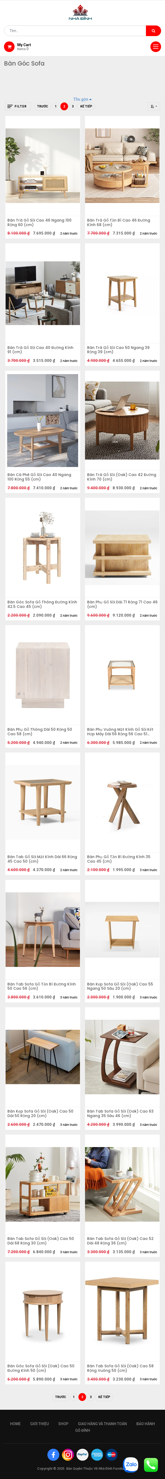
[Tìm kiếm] (153, 30)
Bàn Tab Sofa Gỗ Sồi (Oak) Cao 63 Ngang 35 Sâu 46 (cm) (120, 1113)
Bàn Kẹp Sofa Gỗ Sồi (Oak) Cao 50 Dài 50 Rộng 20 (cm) (40, 1113)
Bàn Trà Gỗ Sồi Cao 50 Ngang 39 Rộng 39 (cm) (118, 349)
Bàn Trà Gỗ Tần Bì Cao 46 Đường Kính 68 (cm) (118, 222)
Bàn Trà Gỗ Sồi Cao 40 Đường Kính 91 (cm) (40, 349)
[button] (154, 106)
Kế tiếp (86, 106)
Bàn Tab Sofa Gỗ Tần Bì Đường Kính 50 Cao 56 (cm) (41, 986)
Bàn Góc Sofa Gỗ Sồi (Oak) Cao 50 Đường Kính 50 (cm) (40, 1368)
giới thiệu (39, 1424)
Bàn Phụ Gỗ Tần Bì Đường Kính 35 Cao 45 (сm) (118, 859)
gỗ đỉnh (82, 1430)
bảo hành (145, 1424)
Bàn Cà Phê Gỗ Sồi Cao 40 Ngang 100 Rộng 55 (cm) (39, 477)
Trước (42, 106)
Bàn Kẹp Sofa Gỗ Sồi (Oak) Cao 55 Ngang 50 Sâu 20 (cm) (120, 986)
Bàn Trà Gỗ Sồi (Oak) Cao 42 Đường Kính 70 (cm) (121, 477)
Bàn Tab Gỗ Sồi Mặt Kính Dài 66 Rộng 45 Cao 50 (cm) (42, 859)
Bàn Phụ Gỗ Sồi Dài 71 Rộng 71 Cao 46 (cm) (122, 604)
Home (15, 1424)
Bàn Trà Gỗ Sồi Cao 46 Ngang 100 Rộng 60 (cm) (39, 222)
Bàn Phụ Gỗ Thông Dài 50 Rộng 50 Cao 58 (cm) (39, 731)
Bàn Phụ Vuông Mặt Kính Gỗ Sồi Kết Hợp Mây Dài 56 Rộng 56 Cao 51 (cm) (120, 731)
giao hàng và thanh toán (102, 1424)
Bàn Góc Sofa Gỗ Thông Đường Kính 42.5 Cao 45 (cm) (42, 604)
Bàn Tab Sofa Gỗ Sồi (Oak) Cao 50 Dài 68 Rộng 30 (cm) (40, 1241)
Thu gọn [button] (80, 99)
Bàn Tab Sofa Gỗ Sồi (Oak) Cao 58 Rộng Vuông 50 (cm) (120, 1368)
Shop (63, 1424)
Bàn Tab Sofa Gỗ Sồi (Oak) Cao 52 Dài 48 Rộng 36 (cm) (120, 1241)
